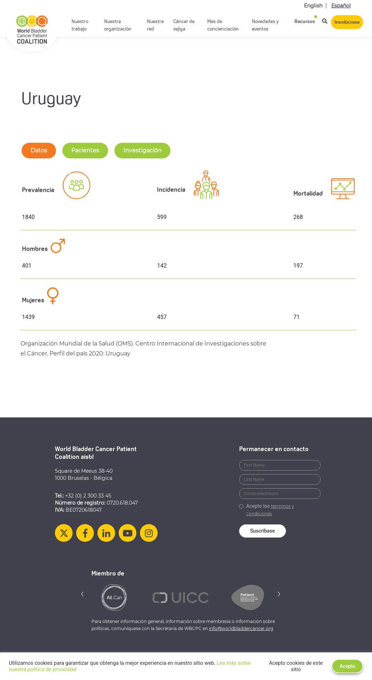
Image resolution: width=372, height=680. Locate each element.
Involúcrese (347, 22)
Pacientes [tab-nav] (85, 150)
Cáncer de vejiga (184, 25)
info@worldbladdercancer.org (241, 628)
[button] (82, 593)
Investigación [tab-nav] (142, 150)
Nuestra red (155, 25)
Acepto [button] (347, 666)
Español (341, 5)
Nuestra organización (117, 25)
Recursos (304, 21)
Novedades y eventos (265, 25)
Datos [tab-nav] (38, 150)
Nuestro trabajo (80, 25)
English (313, 5)
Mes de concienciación (223, 25)
